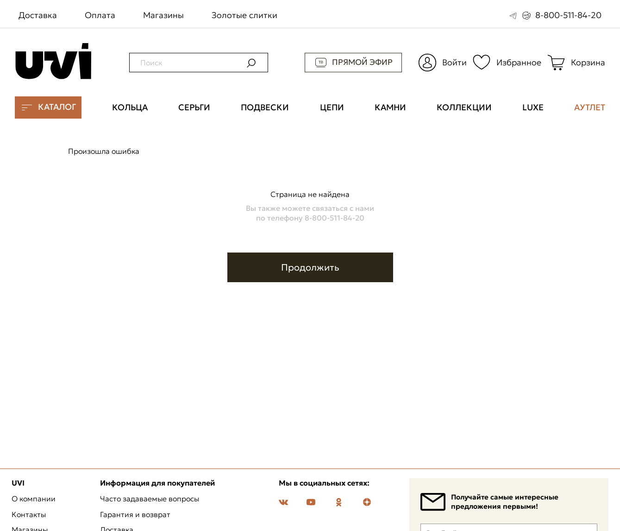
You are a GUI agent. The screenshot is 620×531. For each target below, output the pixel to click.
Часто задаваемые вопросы (149, 499)
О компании (34, 499)
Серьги (194, 107)
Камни (390, 107)
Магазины (163, 15)
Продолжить (310, 267)
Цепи (332, 107)
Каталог (48, 107)
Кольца (130, 107)
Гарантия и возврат (135, 515)
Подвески (265, 107)
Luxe (533, 107)
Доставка (38, 15)
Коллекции (464, 107)
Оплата (100, 15)
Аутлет (589, 107)
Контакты (29, 515)
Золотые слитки (244, 15)
